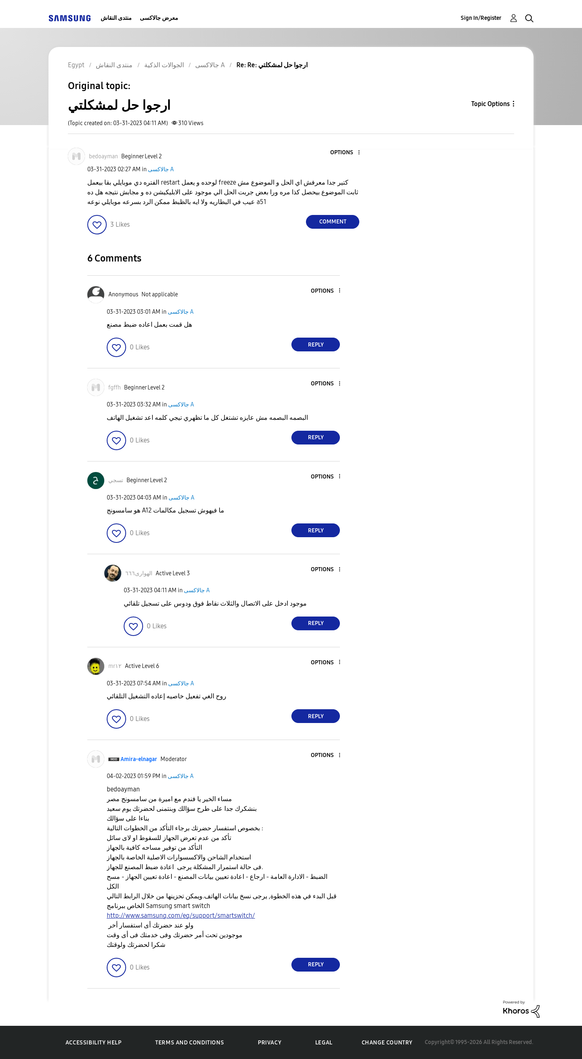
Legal (324, 1042)
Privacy (269, 1042)
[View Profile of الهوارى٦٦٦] (138, 573)
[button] (345, 153)
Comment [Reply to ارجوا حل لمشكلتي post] (332, 221)
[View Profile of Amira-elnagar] (138, 759)
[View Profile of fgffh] (114, 387)
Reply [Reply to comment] (316, 344)
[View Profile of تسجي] (115, 480)
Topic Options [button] (490, 104)
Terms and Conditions (189, 1042)
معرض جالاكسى (159, 18)
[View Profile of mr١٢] (115, 666)
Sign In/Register (481, 18)
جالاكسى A (161, 169)
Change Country (387, 1042)
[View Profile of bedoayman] (103, 156)
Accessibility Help (93, 1042)
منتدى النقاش (116, 18)
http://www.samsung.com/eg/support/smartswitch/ (181, 915)
